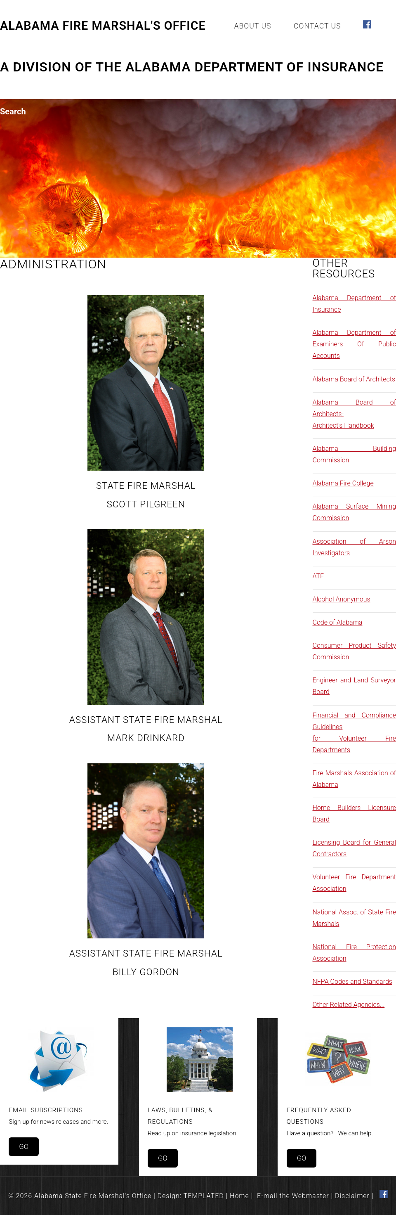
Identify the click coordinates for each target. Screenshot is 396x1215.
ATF (318, 576)
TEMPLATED (204, 1196)
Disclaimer (352, 1196)
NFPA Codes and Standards (352, 981)
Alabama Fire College (343, 483)
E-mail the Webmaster (293, 1196)
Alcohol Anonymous (341, 599)
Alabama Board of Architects (354, 379)
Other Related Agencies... (349, 1005)
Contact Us (317, 26)
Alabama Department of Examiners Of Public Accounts (354, 344)
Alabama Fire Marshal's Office (103, 25)
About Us (252, 26)
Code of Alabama (338, 622)
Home (239, 1196)
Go (23, 1146)
